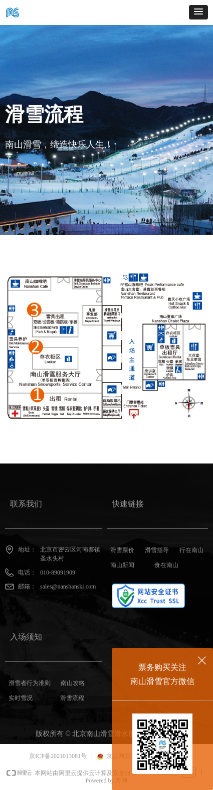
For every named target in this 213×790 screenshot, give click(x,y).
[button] (198, 12)
